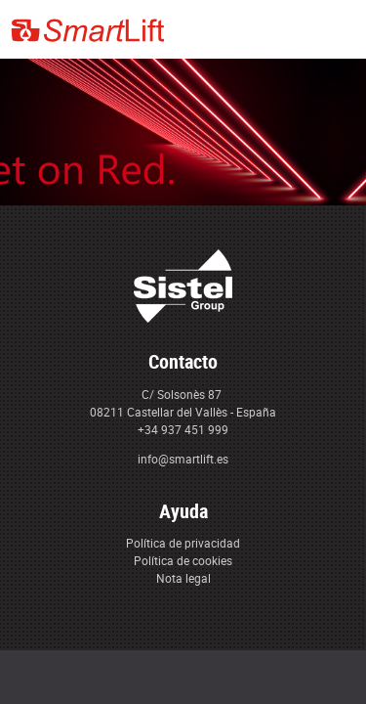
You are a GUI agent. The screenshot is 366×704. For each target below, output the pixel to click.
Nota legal (183, 578)
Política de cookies (183, 560)
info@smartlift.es (183, 458)
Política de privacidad (183, 542)
